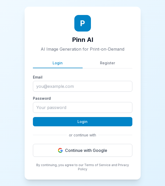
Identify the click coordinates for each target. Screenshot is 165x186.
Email (37, 77)
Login (58, 63)
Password (42, 98)
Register (107, 63)
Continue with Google (82, 150)
